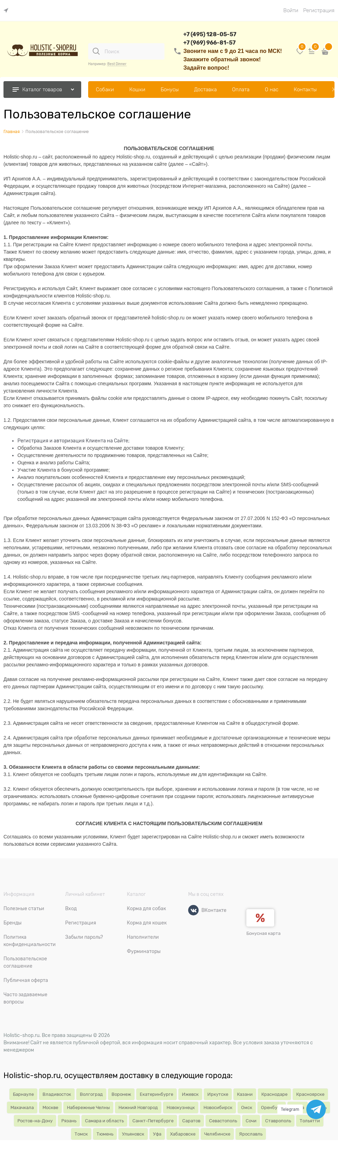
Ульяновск (133, 1134)
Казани (245, 1094)
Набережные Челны (88, 1107)
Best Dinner (116, 64)
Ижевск (190, 1094)
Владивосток (57, 1094)
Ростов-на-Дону (35, 1120)
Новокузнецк (181, 1107)
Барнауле (23, 1094)
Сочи (251, 1120)
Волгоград (91, 1094)
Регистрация (319, 10)
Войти (290, 10)
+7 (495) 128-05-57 (209, 34)
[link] (7, 10)
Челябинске (217, 1134)
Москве (50, 1107)
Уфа (157, 1134)
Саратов (191, 1120)
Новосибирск (217, 1107)
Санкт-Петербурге (153, 1120)
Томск (81, 1134)
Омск (246, 1107)
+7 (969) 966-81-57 (209, 42)
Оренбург (271, 1107)
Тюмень (105, 1134)
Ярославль (250, 1134)
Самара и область (104, 1120)
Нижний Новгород (138, 1107)
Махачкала (22, 1107)
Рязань (68, 1120)
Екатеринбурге (156, 1094)
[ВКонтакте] (193, 910)
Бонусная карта (263, 933)
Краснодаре (274, 1094)
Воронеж (121, 1094)
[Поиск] (96, 51)
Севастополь (223, 1120)
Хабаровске (182, 1134)
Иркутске (217, 1094)
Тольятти (310, 1120)
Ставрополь (278, 1120)
